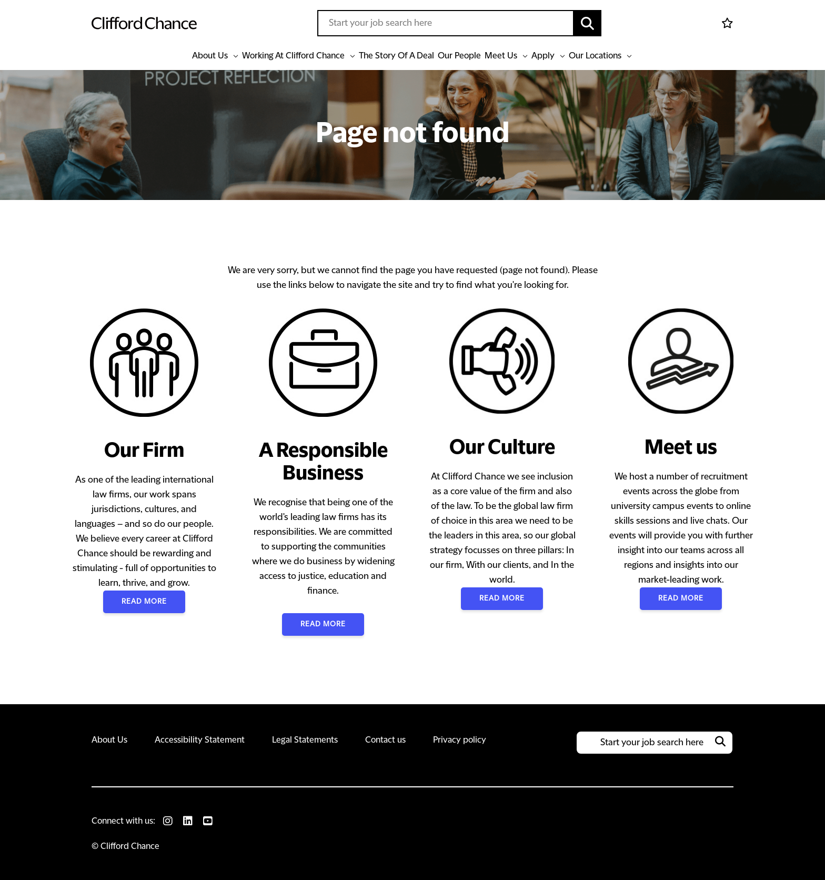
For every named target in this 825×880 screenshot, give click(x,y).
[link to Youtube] (207, 821)
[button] (587, 23)
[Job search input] (446, 23)
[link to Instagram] (167, 821)
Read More (144, 601)
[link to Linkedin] (187, 821)
